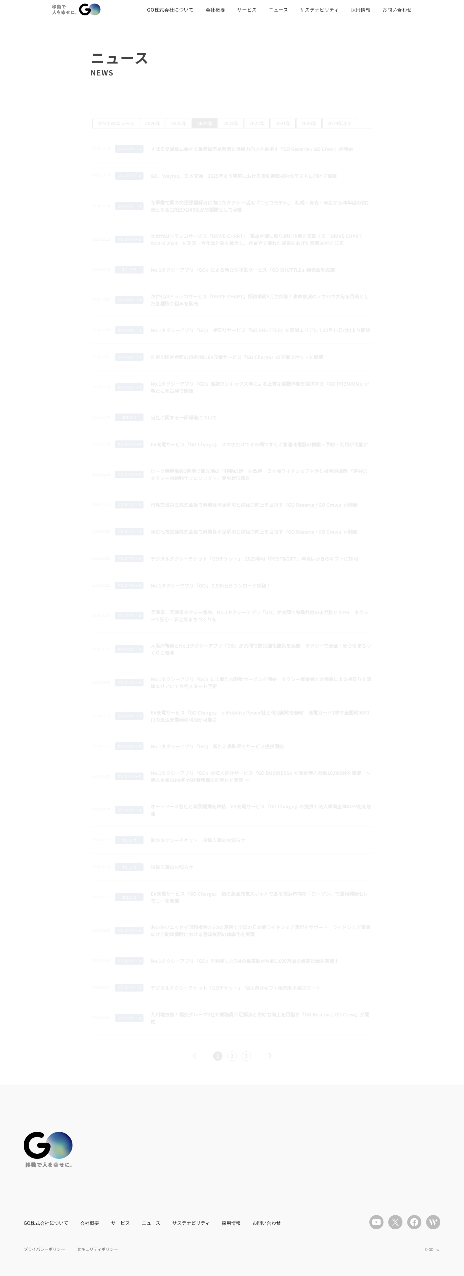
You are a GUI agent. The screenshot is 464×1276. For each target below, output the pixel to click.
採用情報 (361, 9)
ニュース (278, 9)
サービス (247, 9)
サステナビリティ (319, 9)
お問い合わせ (397, 9)
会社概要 (215, 9)
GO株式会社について (170, 9)
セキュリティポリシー (97, 1249)
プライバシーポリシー (44, 1249)
